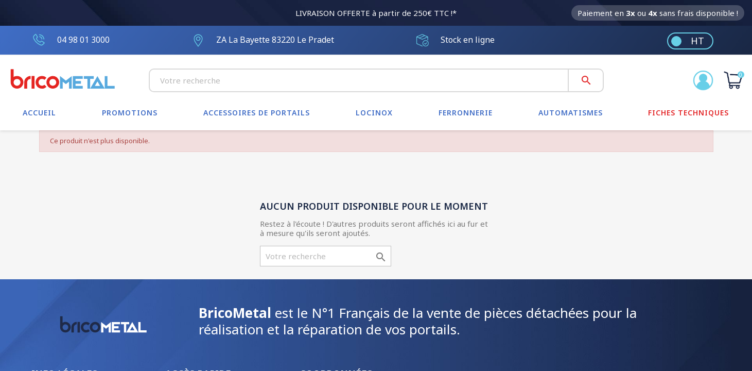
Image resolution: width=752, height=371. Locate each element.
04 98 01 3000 (83, 39)
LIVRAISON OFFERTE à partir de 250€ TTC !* (376, 13)
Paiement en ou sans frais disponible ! (658, 13)
